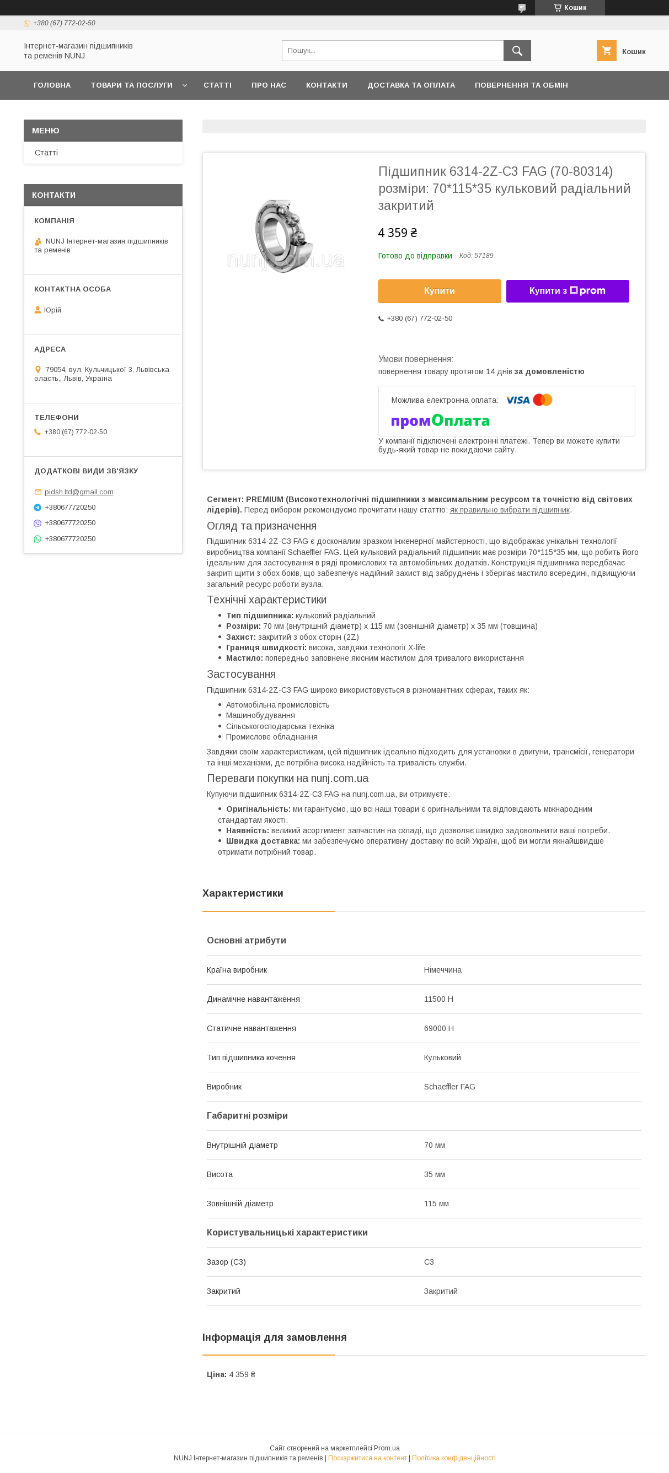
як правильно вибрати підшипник (510, 509)
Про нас (268, 85)
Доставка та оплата (411, 85)
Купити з (567, 291)
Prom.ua (387, 1448)
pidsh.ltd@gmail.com (79, 492)
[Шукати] (517, 50)
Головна (52, 85)
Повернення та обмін (521, 85)
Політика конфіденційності (454, 1458)
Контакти (326, 85)
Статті (218, 85)
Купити (439, 290)
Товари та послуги (131, 85)
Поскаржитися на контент (367, 1458)
